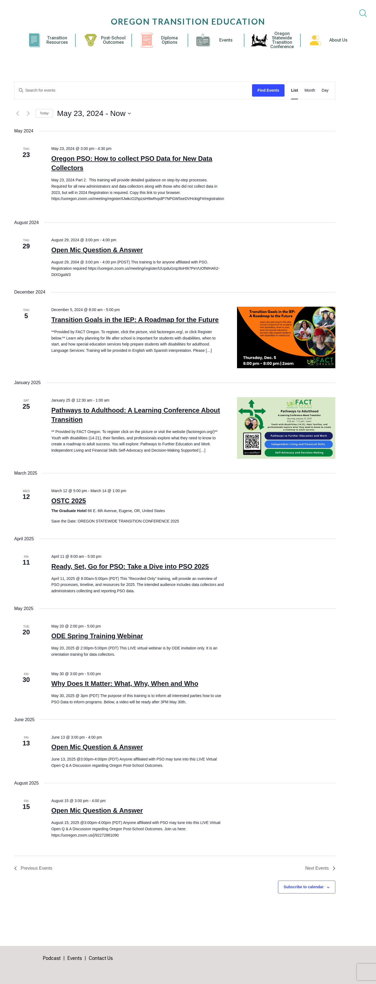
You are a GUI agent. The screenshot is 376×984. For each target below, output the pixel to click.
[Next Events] (28, 113)
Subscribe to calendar (304, 887)
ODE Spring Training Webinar (97, 636)
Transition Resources (57, 40)
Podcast (52, 958)
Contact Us (101, 958)
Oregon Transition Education (188, 21)
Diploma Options (169, 40)
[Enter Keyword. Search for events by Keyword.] (133, 90)
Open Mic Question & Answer (97, 250)
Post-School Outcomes (113, 40)
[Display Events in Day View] (325, 90)
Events (225, 40)
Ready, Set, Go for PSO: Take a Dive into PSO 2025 (130, 566)
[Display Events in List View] (294, 90)
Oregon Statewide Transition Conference (282, 40)
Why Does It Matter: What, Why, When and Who (124, 683)
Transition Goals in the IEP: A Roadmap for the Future (135, 319)
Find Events (268, 90)
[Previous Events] (17, 113)
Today (44, 113)
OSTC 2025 (68, 500)
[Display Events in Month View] (309, 90)
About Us (338, 40)
